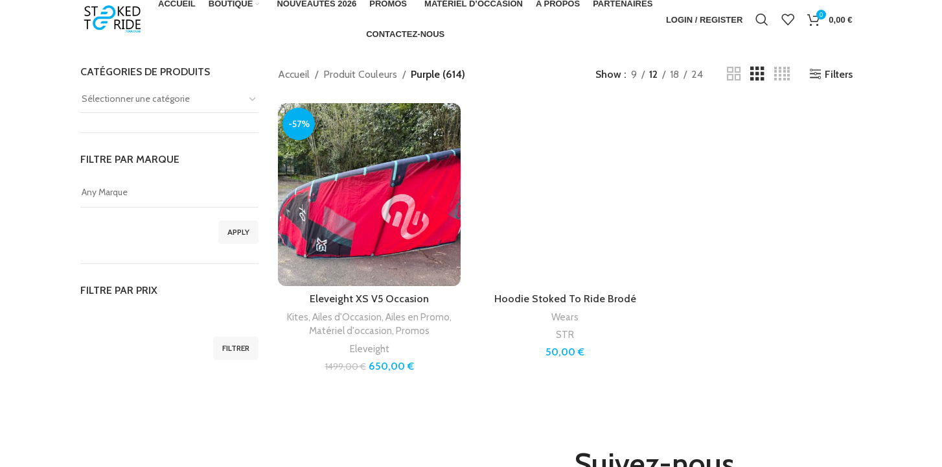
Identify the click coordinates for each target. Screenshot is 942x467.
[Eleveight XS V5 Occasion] (369, 194)
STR (565, 334)
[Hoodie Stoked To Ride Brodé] (565, 194)
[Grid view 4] (782, 74)
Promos (413, 330)
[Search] (762, 19)
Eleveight (369, 348)
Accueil (294, 74)
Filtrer (235, 348)
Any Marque (170, 192)
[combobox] (169, 99)
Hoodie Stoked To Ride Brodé (565, 299)
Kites (297, 317)
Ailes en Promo (417, 317)
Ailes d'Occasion (347, 317)
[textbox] (169, 99)
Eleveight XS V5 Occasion (369, 299)
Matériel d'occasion (350, 330)
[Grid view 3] (757, 74)
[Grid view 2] (734, 74)
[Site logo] (112, 18)
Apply (238, 232)
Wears (565, 317)
